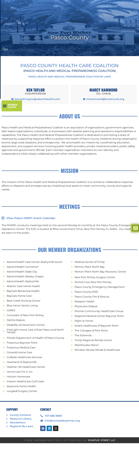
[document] (69, 228)
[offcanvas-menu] (135, 228)
